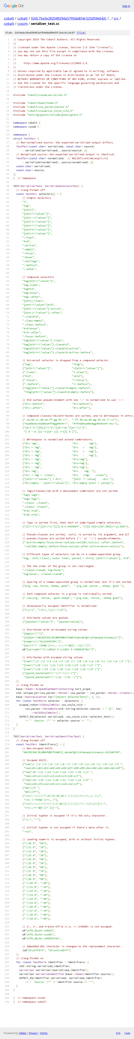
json (127, 1033)
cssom (22, 23)
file (81, 32)
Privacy (33, 1033)
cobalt (9, 18)
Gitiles (22, 1033)
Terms (44, 1033)
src (116, 18)
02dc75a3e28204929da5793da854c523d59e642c (69, 18)
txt (118, 1033)
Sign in (126, 6)
